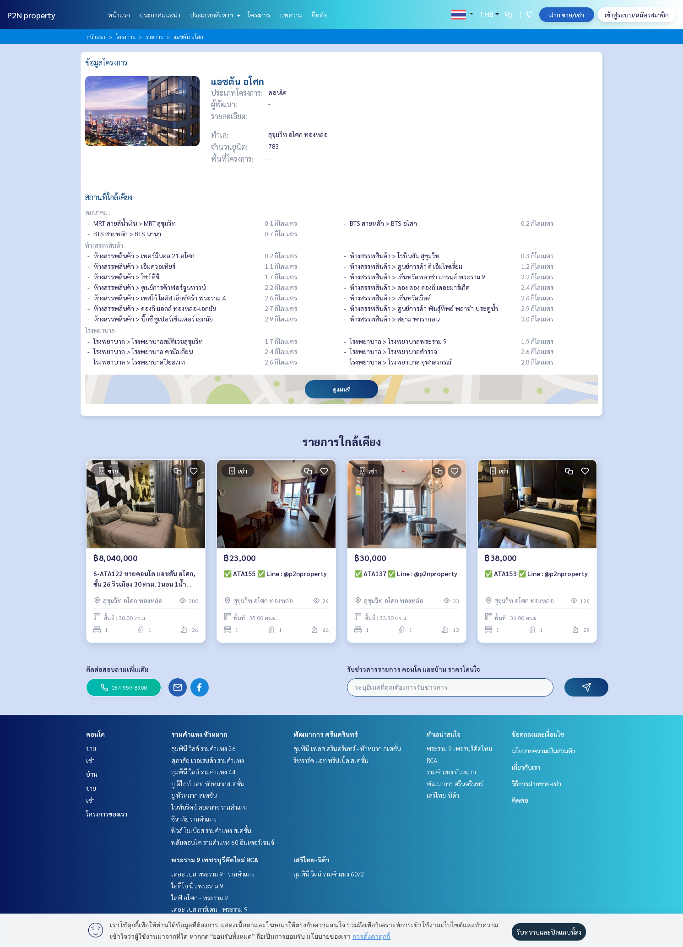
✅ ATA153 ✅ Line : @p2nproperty (536, 573)
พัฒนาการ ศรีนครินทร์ (325, 734)
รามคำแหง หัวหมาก (199, 734)
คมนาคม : (97, 212)
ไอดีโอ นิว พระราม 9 (197, 886)
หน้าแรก (119, 15)
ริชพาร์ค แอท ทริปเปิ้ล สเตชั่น (331, 760)
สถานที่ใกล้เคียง (108, 197)
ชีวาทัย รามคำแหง (194, 819)
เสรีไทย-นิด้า (311, 859)
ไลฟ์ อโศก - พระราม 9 (199, 897)
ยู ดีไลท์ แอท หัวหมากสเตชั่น (207, 783)
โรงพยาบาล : (101, 330)
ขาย (91, 748)
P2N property (31, 15)
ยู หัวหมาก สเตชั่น (194, 795)
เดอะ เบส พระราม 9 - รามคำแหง (213, 874)
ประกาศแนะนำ (159, 15)
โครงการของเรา (106, 814)
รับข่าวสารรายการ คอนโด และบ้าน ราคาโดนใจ (413, 669)
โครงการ (259, 15)
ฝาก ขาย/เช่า (566, 15)
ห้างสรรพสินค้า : (105, 245)
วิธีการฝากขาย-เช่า (536, 783)
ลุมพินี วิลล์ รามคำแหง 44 (203, 771)
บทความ (291, 15)
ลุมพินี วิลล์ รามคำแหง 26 (203, 748)
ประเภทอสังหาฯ (214, 15)
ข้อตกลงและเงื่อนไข (538, 734)
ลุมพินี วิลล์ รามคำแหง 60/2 (328, 874)
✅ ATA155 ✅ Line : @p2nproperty (275, 573)
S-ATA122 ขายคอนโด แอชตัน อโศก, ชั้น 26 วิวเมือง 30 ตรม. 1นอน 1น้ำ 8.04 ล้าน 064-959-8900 (144, 579)
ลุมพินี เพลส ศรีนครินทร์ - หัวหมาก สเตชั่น (347, 748)
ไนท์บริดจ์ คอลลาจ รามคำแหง (209, 807)
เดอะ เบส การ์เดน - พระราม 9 (209, 909)
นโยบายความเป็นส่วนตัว (543, 750)
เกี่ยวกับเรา (526, 767)
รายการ (154, 36)
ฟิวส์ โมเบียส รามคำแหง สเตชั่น (211, 830)
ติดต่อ (320, 15)
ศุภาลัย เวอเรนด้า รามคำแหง (207, 760)
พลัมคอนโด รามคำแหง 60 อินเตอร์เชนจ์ (222, 842)
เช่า (90, 760)
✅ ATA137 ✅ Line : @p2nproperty (405, 573)
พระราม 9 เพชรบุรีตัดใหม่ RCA (214, 859)
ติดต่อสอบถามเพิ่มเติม (117, 669)
